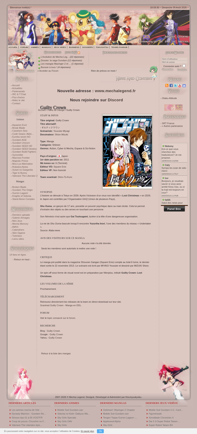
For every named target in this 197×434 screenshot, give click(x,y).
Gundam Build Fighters (24, 151)
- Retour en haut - (22, 259)
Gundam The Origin (22, 190)
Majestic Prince (20, 161)
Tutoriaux (17, 236)
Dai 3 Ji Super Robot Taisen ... (164, 421)
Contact (16, 103)
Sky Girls (62, 425)
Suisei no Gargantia (22, 170)
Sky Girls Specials (67, 417)
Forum (24, 47)
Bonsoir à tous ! (49, 67)
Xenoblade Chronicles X (161, 417)
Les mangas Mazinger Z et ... (56, 63)
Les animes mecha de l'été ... (27, 410)
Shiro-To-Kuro (65, 177)
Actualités (17, 88)
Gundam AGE (19, 140)
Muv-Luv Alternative (22, 164)
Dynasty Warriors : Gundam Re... (29, 413)
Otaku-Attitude (169, 98)
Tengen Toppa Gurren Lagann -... (120, 417)
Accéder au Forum (48, 71)
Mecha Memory (20, 224)
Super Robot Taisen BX (161, 425)
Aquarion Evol (19, 125)
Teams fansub (119, 47)
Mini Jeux (17, 221)
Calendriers (18, 230)
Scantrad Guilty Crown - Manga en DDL (60, 305)
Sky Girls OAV (65, 421)
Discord (115, 100)
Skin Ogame (18, 233)
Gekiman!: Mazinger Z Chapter (119, 410)
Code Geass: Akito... (22, 134)
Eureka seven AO (21, 137)
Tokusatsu (102, 47)
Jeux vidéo (60, 47)
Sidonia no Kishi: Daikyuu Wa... (74, 413)
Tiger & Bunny (19, 173)
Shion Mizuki (61, 134)
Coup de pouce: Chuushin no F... (29, 421)
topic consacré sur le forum (61, 318)
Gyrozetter (17, 155)
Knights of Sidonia (21, 196)
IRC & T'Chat (19, 94)
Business (74, 47)
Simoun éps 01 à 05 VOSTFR (27, 417)
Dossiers (87, 47)
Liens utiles (18, 239)
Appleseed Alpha (112, 421)
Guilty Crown (53, 331)
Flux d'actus (18, 97)
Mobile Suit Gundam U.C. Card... (166, 410)
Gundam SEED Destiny (24, 149)
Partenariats (18, 91)
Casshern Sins (19, 131)
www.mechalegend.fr (115, 91)
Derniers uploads (21, 215)
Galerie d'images (21, 217)
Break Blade (18, 128)
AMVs (15, 227)
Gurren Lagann (20, 193)
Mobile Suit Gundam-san (70, 410)
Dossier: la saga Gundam (54, 60)
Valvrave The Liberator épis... (27, 425)
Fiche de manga (56, 110)
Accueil (13, 47)
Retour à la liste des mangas (56, 353)
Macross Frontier (21, 157)
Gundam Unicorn (21, 143)
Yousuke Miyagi (61, 131)
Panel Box (174, 208)
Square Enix (60, 166)
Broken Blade (19, 187)
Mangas (46, 47)
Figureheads (155, 413)
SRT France (168, 123)
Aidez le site (18, 100)
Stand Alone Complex (23, 199)
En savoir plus (87, 431)
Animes (35, 47)
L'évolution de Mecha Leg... (55, 57)
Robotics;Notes (20, 167)
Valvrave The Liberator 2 (24, 176)
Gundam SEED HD (22, 146)
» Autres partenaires (172, 126)
